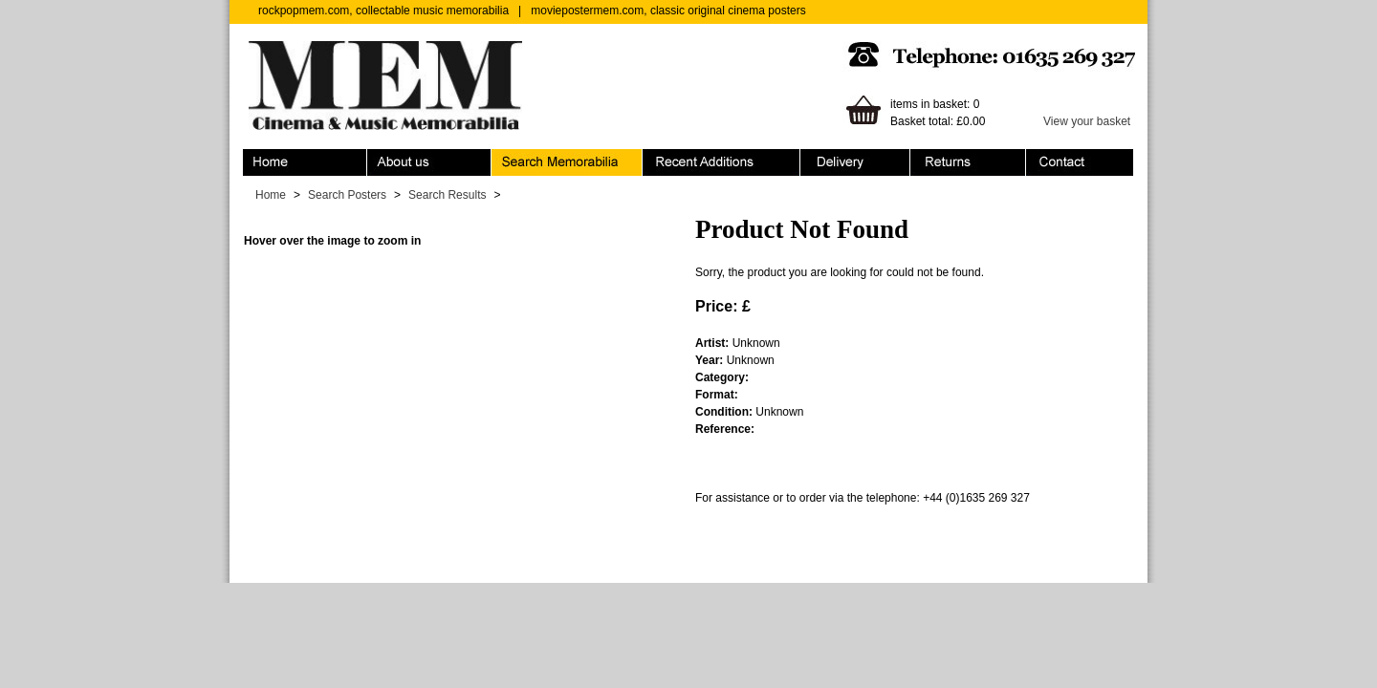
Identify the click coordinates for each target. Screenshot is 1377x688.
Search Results (447, 195)
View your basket (1086, 121)
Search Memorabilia (567, 162)
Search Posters (347, 195)
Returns (968, 162)
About (429, 162)
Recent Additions (721, 162)
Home (305, 162)
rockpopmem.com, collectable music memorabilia (383, 10)
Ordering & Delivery (855, 162)
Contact (1079, 162)
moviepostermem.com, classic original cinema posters (668, 10)
